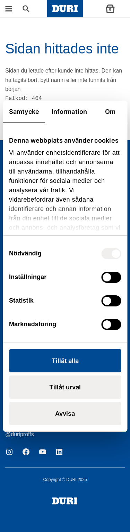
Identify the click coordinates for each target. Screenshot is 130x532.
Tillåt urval (65, 387)
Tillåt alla (65, 360)
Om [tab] (110, 111)
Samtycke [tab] (24, 111)
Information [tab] (69, 111)
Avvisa (65, 413)
